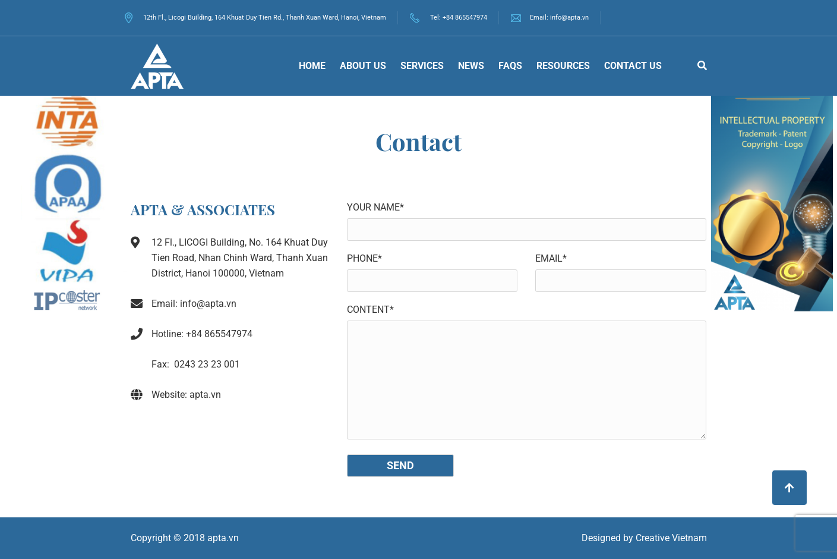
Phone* (364, 258)
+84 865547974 (465, 17)
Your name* (375, 207)
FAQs (510, 65)
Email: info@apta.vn (559, 17)
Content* (370, 309)
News (471, 65)
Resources (563, 65)
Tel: (436, 17)
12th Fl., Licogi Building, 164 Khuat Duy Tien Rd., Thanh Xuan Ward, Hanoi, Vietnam (255, 17)
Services (422, 65)
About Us (363, 65)
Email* (551, 258)
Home (312, 65)
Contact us (633, 65)
